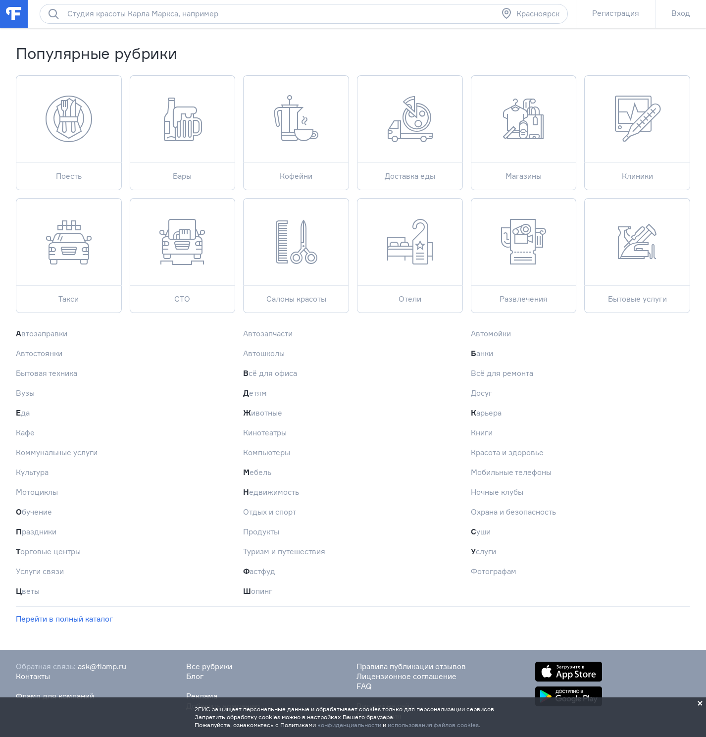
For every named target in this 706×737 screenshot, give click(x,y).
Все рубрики (209, 666)
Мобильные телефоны (511, 472)
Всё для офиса (270, 373)
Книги (482, 432)
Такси (69, 251)
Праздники (36, 531)
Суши (481, 531)
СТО (183, 251)
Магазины (524, 128)
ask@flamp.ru (102, 666)
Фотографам (493, 571)
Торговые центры (48, 551)
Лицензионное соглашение (406, 676)
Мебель (257, 472)
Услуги (483, 551)
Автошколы (264, 353)
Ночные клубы (497, 492)
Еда (23, 413)
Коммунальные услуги (57, 452)
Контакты (33, 676)
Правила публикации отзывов (411, 666)
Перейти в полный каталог (64, 619)
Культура (32, 472)
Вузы (25, 393)
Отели (410, 251)
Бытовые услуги (637, 251)
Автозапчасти (268, 333)
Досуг (481, 393)
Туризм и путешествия (284, 551)
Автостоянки (39, 353)
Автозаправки (41, 333)
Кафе (25, 432)
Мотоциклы (37, 492)
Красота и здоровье (507, 452)
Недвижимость (271, 492)
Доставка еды (410, 128)
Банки (482, 353)
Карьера (486, 413)
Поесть (69, 128)
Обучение (34, 512)
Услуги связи (40, 571)
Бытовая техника (46, 373)
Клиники (637, 128)
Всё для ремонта (502, 373)
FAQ (364, 686)
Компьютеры (266, 452)
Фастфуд (259, 571)
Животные (262, 413)
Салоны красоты (296, 251)
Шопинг (257, 591)
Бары (183, 128)
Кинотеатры (265, 432)
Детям (255, 393)
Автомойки (491, 333)
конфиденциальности (349, 725)
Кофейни (296, 128)
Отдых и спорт (269, 512)
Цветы (28, 591)
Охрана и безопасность (513, 512)
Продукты (261, 531)
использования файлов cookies (433, 725)
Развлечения (524, 251)
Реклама (201, 696)
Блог (194, 676)
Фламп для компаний (55, 696)
